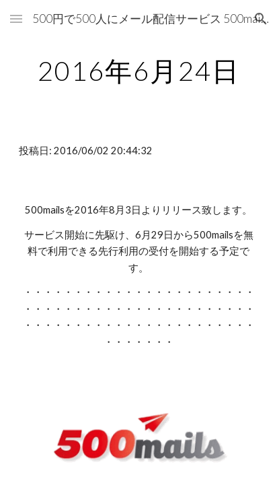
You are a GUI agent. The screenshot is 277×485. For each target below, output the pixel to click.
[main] (138, 71)
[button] (16, 18)
